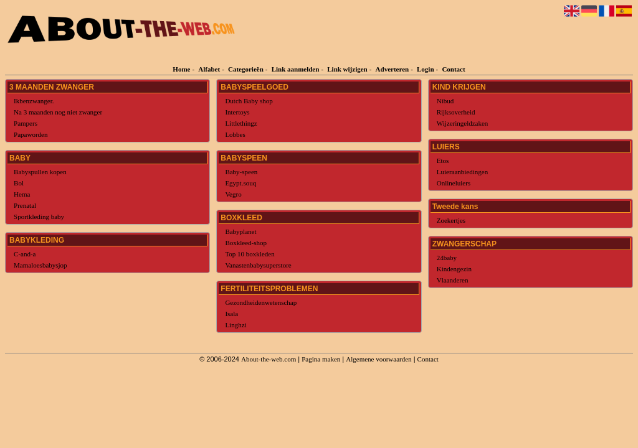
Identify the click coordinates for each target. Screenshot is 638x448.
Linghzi (235, 325)
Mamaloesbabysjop (40, 265)
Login (425, 69)
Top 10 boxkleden (249, 254)
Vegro (233, 194)
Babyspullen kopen (40, 171)
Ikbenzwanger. (34, 101)
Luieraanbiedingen (462, 171)
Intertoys (237, 112)
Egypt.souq (240, 183)
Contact (453, 69)
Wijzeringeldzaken (462, 123)
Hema (22, 194)
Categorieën (246, 69)
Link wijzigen (347, 69)
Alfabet (209, 69)
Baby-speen (241, 171)
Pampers (25, 123)
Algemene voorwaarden (378, 359)
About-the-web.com (268, 359)
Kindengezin (454, 269)
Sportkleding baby (39, 216)
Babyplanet (240, 231)
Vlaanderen (453, 280)
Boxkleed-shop (246, 242)
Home (181, 69)
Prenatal (25, 205)
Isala (231, 313)
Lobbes (235, 134)
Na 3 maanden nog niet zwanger (58, 112)
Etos (443, 160)
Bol (19, 183)
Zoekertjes (451, 220)
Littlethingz (241, 123)
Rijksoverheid (456, 112)
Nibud (445, 101)
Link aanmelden (296, 69)
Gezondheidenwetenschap (261, 302)
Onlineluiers (453, 183)
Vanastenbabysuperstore (258, 265)
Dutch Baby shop (248, 101)
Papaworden (30, 134)
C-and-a (25, 254)
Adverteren (392, 69)
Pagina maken (321, 359)
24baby (447, 257)
